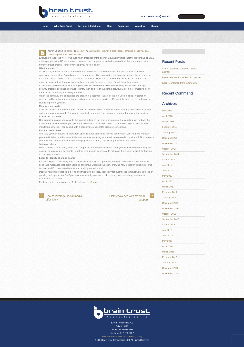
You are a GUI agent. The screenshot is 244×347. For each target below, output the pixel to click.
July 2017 (167, 165)
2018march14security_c (100, 51)
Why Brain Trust (63, 26)
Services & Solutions (89, 26)
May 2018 (167, 110)
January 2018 (169, 132)
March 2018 (168, 121)
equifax (58, 54)
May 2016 (167, 241)
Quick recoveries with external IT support (131, 197)
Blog (108, 26)
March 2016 (168, 251)
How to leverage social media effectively (60, 197)
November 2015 (170, 273)
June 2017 (167, 170)
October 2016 (169, 214)
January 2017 (169, 197)
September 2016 (170, 219)
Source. (94, 182)
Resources (123, 26)
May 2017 (167, 176)
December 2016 (170, 203)
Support (155, 26)
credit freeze (118, 51)
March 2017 (168, 186)
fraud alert (68, 54)
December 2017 (170, 138)
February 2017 (169, 192)
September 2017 (170, 154)
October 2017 (169, 149)
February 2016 (169, 257)
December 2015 (170, 268)
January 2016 (169, 262)
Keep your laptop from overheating (180, 83)
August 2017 (168, 159)
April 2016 (167, 246)
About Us (140, 26)
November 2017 (170, 143)
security (77, 54)
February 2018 (169, 127)
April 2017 (167, 181)
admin (69, 51)
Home (45, 26)
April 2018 (167, 116)
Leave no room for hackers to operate (181, 77)
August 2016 (168, 224)
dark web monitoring (134, 51)
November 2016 (170, 208)
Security (80, 51)
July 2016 (167, 230)
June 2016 (167, 235)
